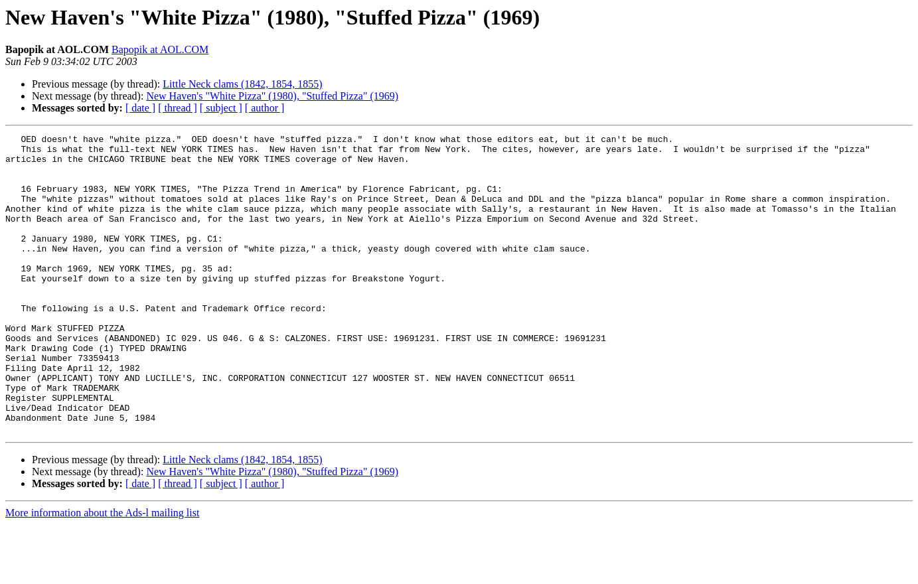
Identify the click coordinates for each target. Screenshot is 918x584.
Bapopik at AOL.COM (160, 49)
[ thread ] (177, 107)
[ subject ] (221, 107)
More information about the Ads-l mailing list (102, 572)
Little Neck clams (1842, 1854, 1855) (242, 84)
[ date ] (140, 107)
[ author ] (265, 107)
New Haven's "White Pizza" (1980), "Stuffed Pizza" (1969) (272, 96)
